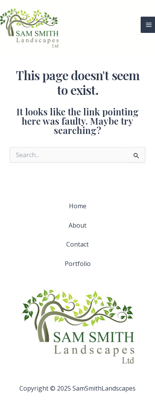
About (77, 225)
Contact (77, 244)
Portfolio (78, 263)
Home (77, 206)
